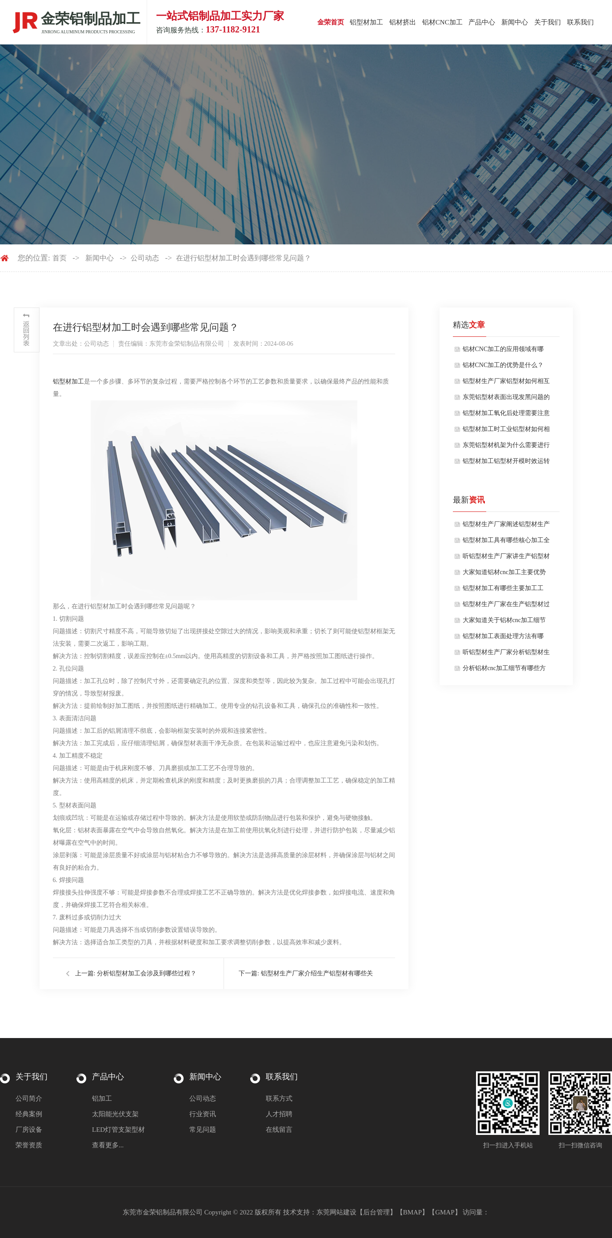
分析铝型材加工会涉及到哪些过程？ (146, 973)
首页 (59, 258)
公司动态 (145, 258)
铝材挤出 (402, 22)
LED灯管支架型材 (118, 1129)
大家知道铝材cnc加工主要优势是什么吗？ (504, 574)
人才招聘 (279, 1114)
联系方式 (279, 1098)
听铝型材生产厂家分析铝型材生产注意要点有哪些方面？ (506, 654)
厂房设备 (29, 1129)
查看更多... (108, 1145)
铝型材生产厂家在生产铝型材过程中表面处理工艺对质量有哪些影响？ (506, 606)
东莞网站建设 (336, 1212)
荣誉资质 (29, 1145)
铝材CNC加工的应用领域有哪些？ (503, 351)
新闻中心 (514, 22)
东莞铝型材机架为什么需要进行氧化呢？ (506, 447)
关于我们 (547, 22)
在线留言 (279, 1129)
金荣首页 (330, 22)
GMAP (444, 1212)
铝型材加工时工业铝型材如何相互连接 (506, 431)
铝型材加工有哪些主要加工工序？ (503, 590)
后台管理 (376, 1212)
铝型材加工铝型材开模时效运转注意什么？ (506, 463)
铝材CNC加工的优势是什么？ (503, 365)
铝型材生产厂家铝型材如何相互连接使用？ (506, 383)
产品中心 (481, 22)
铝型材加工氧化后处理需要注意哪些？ (506, 415)
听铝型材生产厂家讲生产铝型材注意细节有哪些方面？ (506, 558)
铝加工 (102, 1098)
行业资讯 (202, 1114)
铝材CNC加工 (442, 22)
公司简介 (29, 1098)
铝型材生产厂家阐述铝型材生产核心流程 (506, 526)
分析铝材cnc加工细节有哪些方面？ (504, 670)
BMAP (412, 1212)
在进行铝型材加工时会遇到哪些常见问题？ (243, 258)
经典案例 (29, 1114)
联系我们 (580, 22)
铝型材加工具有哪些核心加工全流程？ (506, 542)
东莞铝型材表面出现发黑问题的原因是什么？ (506, 399)
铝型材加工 (366, 22)
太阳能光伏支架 (115, 1114)
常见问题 (202, 1129)
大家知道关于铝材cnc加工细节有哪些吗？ (504, 622)
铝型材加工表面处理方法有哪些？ (503, 638)
